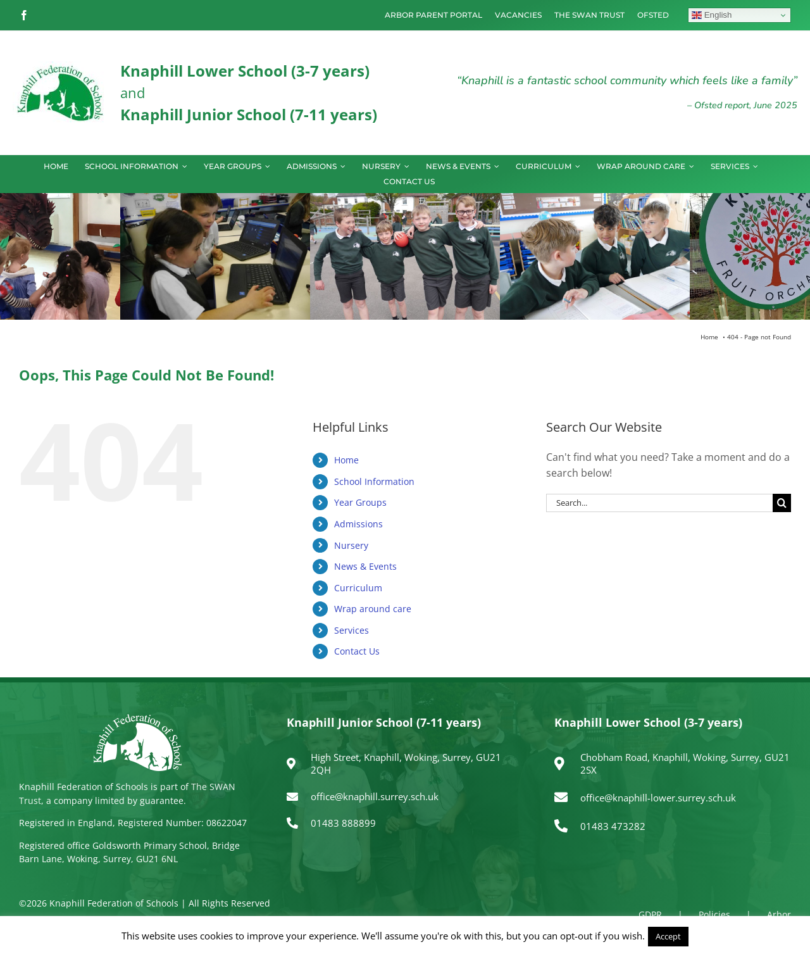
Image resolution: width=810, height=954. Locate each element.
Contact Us (357, 651)
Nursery (351, 545)
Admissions (358, 524)
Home (346, 460)
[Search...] (659, 503)
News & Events (365, 566)
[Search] (782, 503)
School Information (374, 481)
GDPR (650, 914)
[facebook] (24, 15)
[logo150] (60, 66)
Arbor (779, 914)
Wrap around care (372, 609)
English (712, 15)
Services (351, 630)
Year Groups (360, 502)
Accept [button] (668, 936)
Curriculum (358, 588)
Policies (714, 914)
